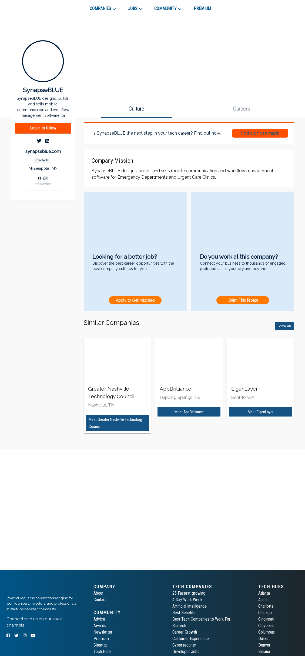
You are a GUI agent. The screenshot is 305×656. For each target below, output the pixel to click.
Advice (99, 619)
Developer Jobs (185, 651)
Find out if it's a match (260, 133)
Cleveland (266, 625)
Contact (100, 599)
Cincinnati (266, 619)
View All (285, 326)
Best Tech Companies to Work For (201, 619)
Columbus (266, 632)
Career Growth (184, 632)
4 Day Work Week (187, 599)
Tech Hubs (102, 651)
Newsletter (102, 632)
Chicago (265, 612)
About (98, 593)
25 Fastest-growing (188, 593)
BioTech (179, 625)
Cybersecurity (184, 645)
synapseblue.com (43, 151)
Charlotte (266, 606)
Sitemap (100, 645)
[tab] (26, 6)
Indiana (264, 651)
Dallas (263, 638)
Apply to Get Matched (135, 300)
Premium (101, 638)
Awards (99, 625)
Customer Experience (190, 638)
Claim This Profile (242, 300)
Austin (263, 599)
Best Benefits (183, 612)
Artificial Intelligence (189, 606)
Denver (264, 645)
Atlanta (264, 593)
